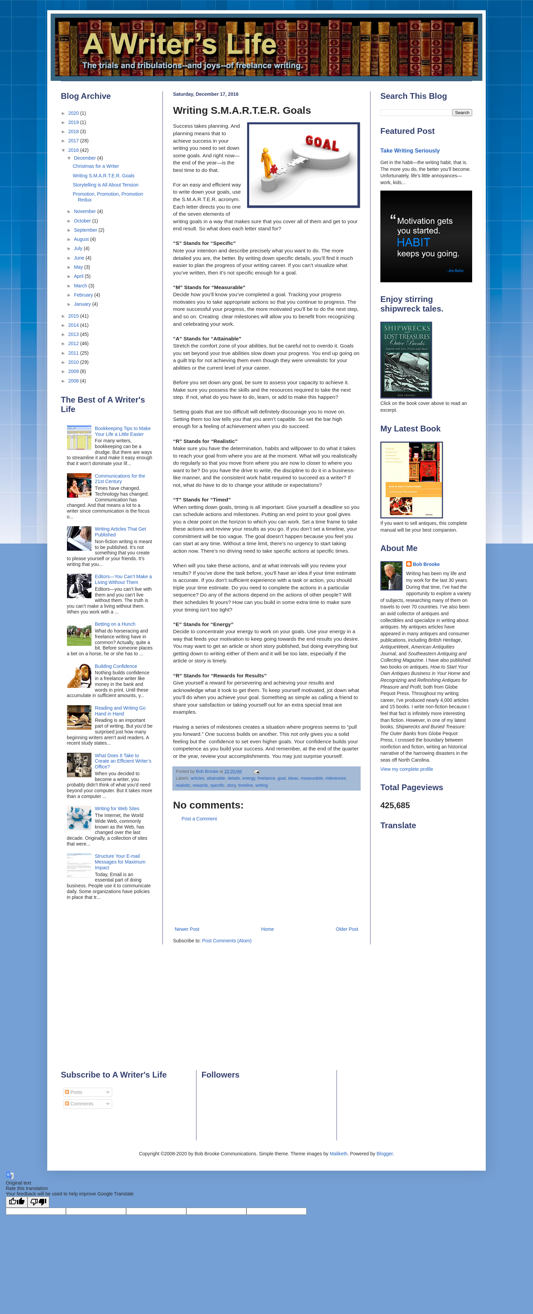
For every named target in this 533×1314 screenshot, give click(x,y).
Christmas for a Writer (96, 166)
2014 (74, 325)
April (79, 276)
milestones (335, 778)
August (82, 239)
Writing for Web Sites (117, 808)
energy (248, 778)
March (81, 285)
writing (261, 785)
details (234, 778)
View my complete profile (406, 769)
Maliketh (338, 1153)
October (83, 221)
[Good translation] (17, 1202)
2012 (74, 343)
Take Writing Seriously (410, 150)
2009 (74, 371)
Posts (73, 1092)
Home (267, 929)
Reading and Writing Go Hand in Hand (120, 710)
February (84, 295)
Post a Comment (199, 818)
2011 (74, 353)
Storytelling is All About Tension (106, 185)
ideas (293, 778)
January (83, 304)
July (79, 248)
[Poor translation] (38, 1202)
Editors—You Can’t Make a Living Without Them (123, 579)
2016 (74, 150)
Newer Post (187, 929)
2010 (74, 362)
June (79, 258)
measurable (311, 778)
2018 (74, 131)
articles (197, 778)
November (85, 211)
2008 (74, 381)
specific (217, 785)
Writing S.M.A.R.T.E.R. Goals (104, 175)
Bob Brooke (426, 564)
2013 (74, 334)
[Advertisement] (266, 874)
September (86, 230)
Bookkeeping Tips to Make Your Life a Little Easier (123, 431)
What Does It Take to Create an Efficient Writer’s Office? (123, 761)
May (79, 267)
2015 (74, 316)
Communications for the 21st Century (120, 478)
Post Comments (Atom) (227, 940)
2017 (74, 140)
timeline (245, 785)
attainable (216, 778)
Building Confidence (116, 666)
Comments (79, 1103)
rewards (200, 785)
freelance (266, 778)
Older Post (347, 929)
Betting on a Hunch (115, 624)
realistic (183, 785)
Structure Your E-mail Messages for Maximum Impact (120, 861)
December (85, 158)
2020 (74, 113)
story (231, 785)
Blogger (385, 1153)
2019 (74, 122)
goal (281, 778)
